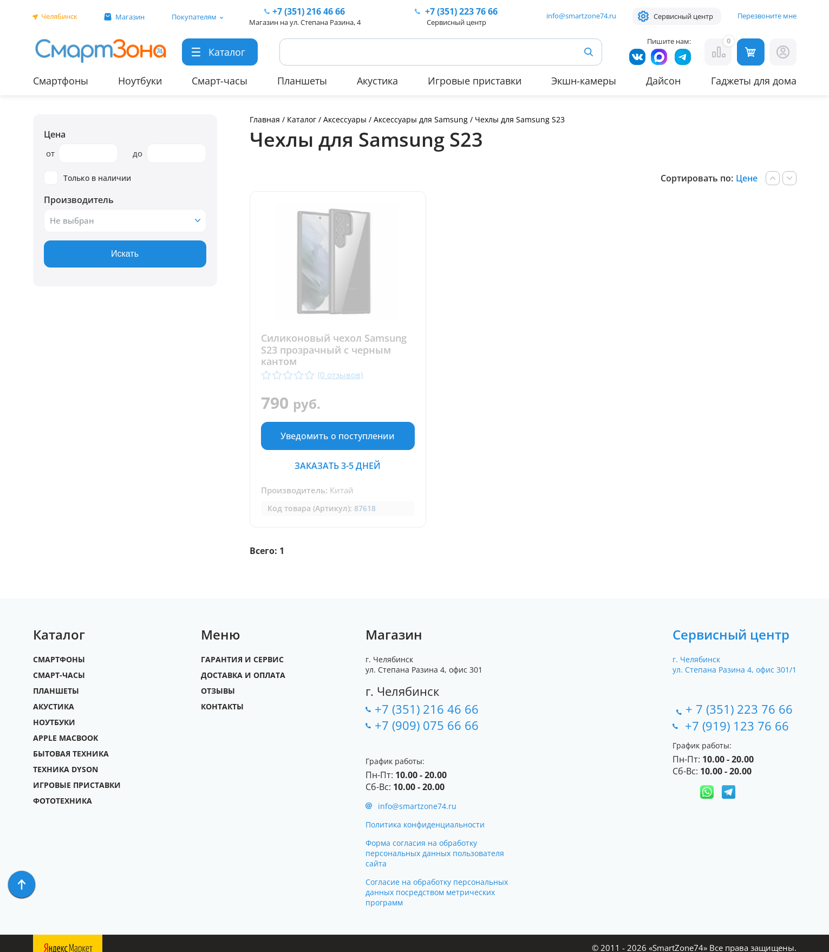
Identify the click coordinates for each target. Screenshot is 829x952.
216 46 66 (308, 11)
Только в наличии (87, 178)
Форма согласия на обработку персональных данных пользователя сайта (434, 853)
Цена (55, 134)
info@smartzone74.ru (581, 16)
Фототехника (62, 800)
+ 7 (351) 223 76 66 (739, 709)
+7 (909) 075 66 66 (427, 725)
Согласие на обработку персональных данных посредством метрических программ (436, 892)
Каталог (301, 119)
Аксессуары (345, 119)
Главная (265, 119)
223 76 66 (460, 11)
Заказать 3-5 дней (338, 466)
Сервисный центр (683, 16)
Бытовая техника (71, 753)
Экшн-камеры (583, 80)
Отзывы (218, 691)
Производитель (79, 200)
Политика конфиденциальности (425, 824)
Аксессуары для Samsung (422, 119)
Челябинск (59, 16)
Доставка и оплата (243, 675)
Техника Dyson (65, 769)
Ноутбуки (140, 80)
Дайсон (663, 80)
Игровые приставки (474, 80)
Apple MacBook (65, 738)
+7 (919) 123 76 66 (738, 726)
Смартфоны (60, 80)
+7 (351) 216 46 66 (427, 709)
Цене (747, 178)
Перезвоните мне (767, 16)
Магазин (130, 17)
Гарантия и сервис (242, 659)
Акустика (377, 80)
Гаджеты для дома (754, 80)
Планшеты (302, 80)
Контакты (222, 706)
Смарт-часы (219, 80)
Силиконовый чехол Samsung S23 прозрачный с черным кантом (334, 350)
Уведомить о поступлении (337, 436)
